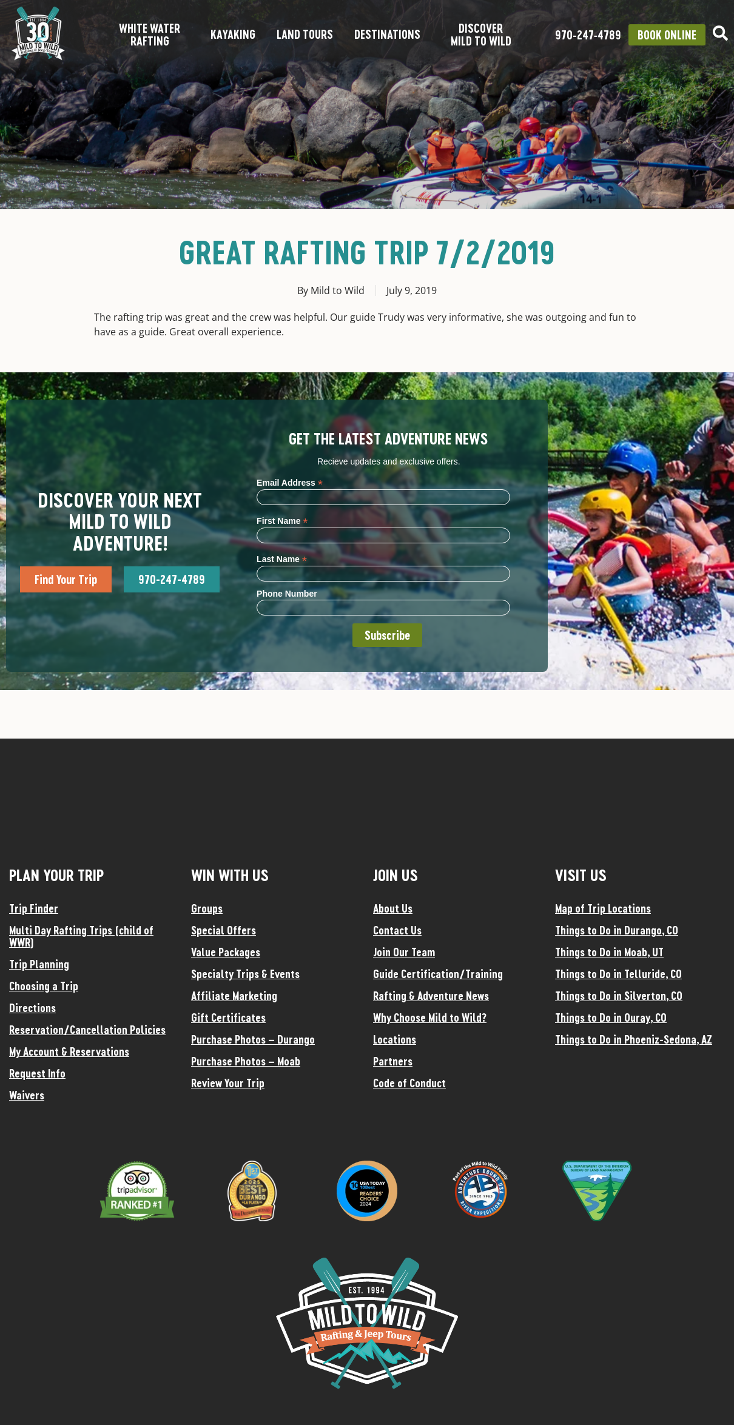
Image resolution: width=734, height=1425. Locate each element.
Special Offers (223, 930)
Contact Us (397, 930)
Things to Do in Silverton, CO (618, 995)
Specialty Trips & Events (245, 974)
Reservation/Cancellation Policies (87, 1029)
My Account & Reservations (69, 1051)
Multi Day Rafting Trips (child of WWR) (81, 936)
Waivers (26, 1095)
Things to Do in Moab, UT (609, 952)
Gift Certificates (228, 1017)
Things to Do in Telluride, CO (618, 974)
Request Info (37, 1073)
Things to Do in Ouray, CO (611, 1017)
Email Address (290, 482)
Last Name (282, 559)
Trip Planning (39, 964)
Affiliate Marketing (234, 995)
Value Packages (225, 952)
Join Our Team (404, 952)
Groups (207, 908)
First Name (282, 520)
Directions (32, 1007)
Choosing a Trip (43, 986)
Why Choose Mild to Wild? (430, 1017)
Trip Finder (33, 908)
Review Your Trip (227, 1083)
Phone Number (287, 593)
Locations (394, 1039)
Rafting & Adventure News (431, 995)
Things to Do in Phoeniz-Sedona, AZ (633, 1039)
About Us (392, 908)
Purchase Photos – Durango (253, 1039)
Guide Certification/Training (438, 974)
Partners (392, 1061)
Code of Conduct (409, 1083)
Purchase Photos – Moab (245, 1061)
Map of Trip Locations (603, 908)
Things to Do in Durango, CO (616, 930)
